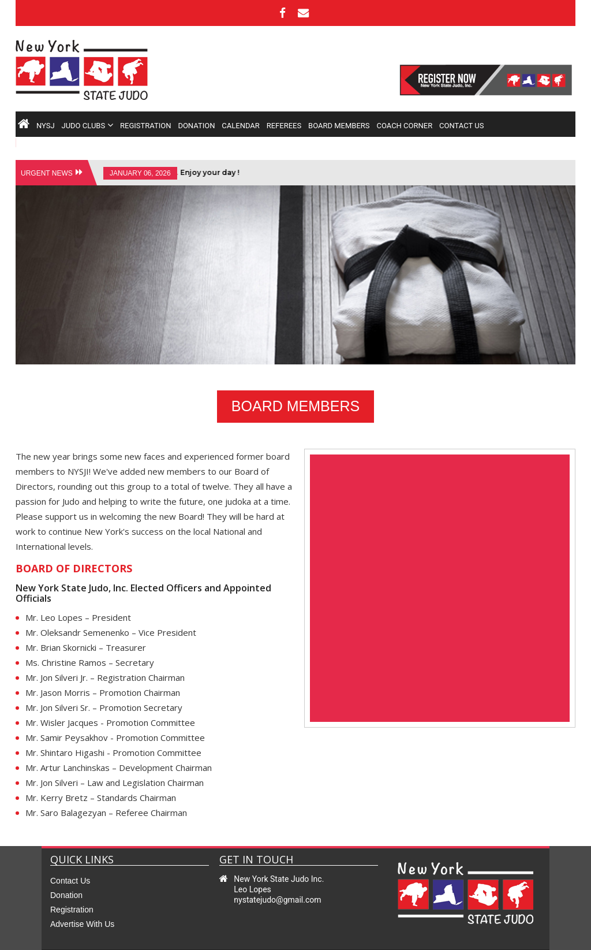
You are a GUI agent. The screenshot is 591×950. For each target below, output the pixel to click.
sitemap (518, 938)
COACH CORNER (404, 126)
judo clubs (87, 126)
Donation (66, 873)
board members (338, 126)
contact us (461, 126)
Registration (71, 887)
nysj (45, 126)
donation (196, 126)
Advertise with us (82, 902)
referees (284, 126)
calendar (241, 126)
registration (145, 126)
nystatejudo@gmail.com (277, 877)
